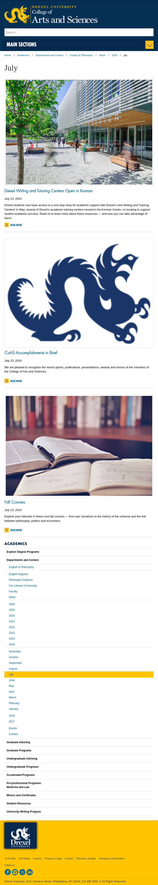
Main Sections (21, 44)
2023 (12, 621)
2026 (12, 604)
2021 (12, 632)
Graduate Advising (18, 742)
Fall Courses (14, 502)
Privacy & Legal (53, 858)
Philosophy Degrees (20, 579)
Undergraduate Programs (23, 766)
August (13, 668)
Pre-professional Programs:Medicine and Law (24, 785)
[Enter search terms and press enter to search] (79, 32)
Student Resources (19, 803)
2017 (12, 721)
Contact (13, 734)
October (13, 657)
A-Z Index (10, 858)
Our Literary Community (23, 585)
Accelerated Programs (21, 775)
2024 (12, 615)
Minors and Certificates (21, 795)
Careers (37, 858)
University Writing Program (24, 811)
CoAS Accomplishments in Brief (30, 352)
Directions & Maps (86, 858)
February (14, 703)
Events (13, 728)
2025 (12, 610)
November (15, 651)
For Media (24, 858)
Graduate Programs (19, 750)
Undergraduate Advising (22, 758)
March (12, 697)
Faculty (13, 591)
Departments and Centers (49, 55)
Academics (23, 55)
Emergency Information (111, 858)
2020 (12, 638)
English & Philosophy (81, 55)
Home (7, 55)
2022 (12, 627)
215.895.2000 (90, 881)
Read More (16, 225)
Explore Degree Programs (23, 551)
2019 (114, 55)
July (11, 674)
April (11, 691)
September (15, 663)
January (13, 708)
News (102, 55)
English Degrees (18, 574)
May (11, 685)
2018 (12, 715)
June (12, 680)
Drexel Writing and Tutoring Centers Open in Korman (48, 190)
